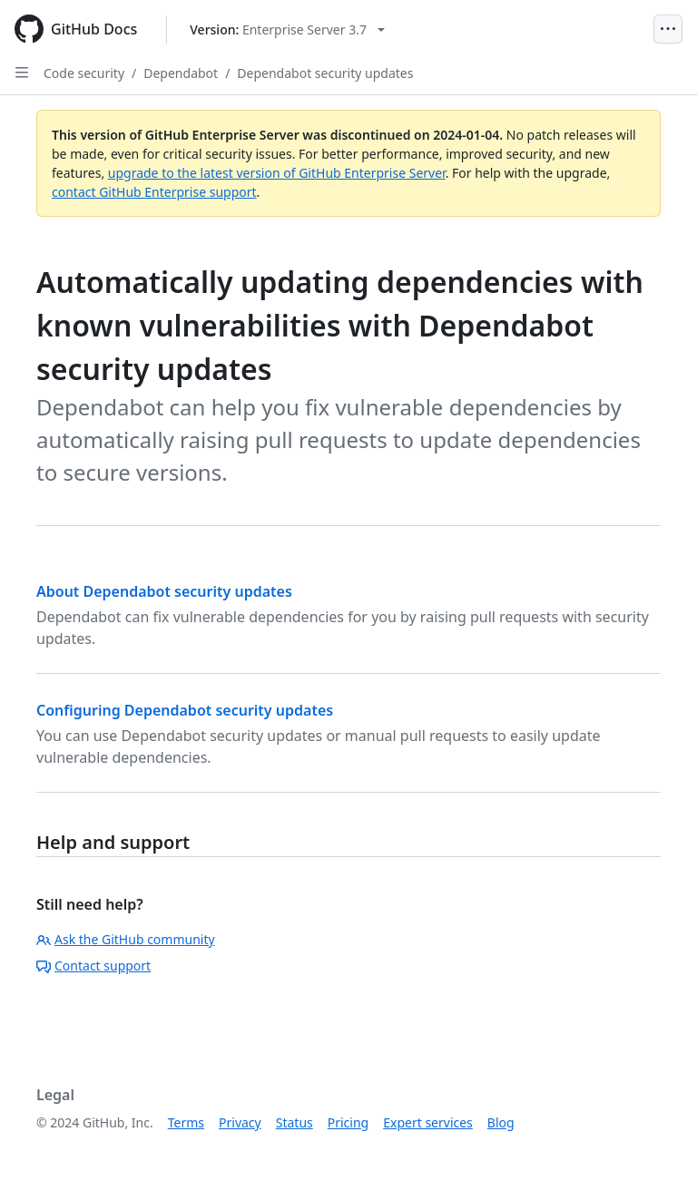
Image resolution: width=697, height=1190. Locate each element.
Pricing (348, 1122)
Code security (84, 73)
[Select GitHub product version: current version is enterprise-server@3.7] (287, 29)
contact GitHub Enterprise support (154, 191)
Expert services (428, 1122)
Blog (501, 1122)
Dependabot (180, 73)
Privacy (240, 1122)
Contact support (93, 965)
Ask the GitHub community (125, 939)
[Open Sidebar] (21, 72)
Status (294, 1122)
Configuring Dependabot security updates (184, 710)
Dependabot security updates (325, 73)
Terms (186, 1122)
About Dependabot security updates (164, 591)
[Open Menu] (667, 29)
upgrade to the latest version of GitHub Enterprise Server (277, 172)
